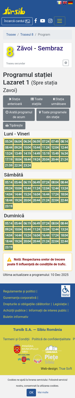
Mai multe (43, 392)
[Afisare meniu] (59, 21)
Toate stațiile (37, 101)
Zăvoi (25, 48)
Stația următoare (58, 101)
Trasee (11, 34)
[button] (17, 21)
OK (31, 392)
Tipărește (14, 125)
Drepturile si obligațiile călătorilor (26, 304)
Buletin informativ (15, 317)
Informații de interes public (48, 310)
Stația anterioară (14, 101)
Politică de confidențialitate (51, 339)
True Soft (65, 369)
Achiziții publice (14, 310)
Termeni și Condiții (16, 339)
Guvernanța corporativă (19, 298)
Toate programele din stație (53, 114)
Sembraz (49, 48)
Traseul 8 (26, 34)
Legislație (60, 304)
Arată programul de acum (19, 114)
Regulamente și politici (19, 291)
